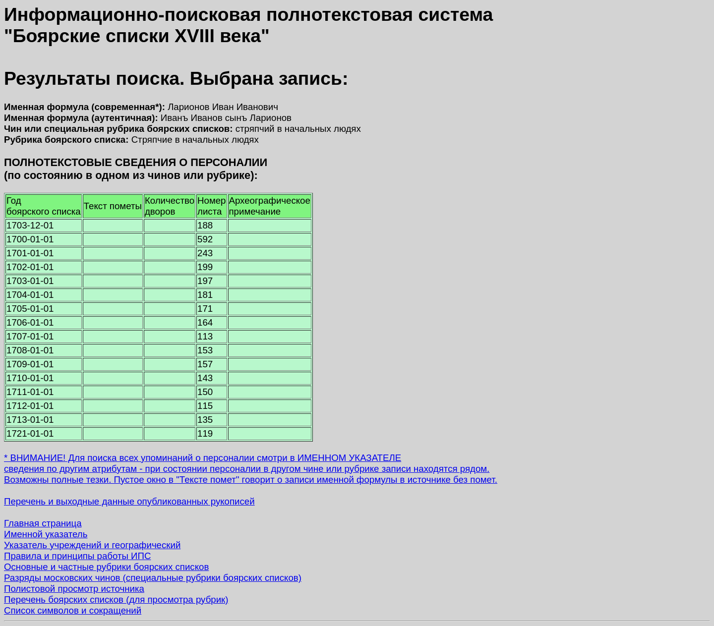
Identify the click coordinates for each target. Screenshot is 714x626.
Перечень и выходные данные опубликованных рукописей (129, 501)
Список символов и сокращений (72, 610)
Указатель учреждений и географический (92, 545)
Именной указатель (45, 534)
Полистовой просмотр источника (74, 588)
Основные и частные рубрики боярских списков (106, 567)
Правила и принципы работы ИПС (77, 556)
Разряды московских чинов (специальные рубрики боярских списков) (152, 577)
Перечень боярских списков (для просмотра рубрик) (116, 599)
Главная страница (43, 523)
